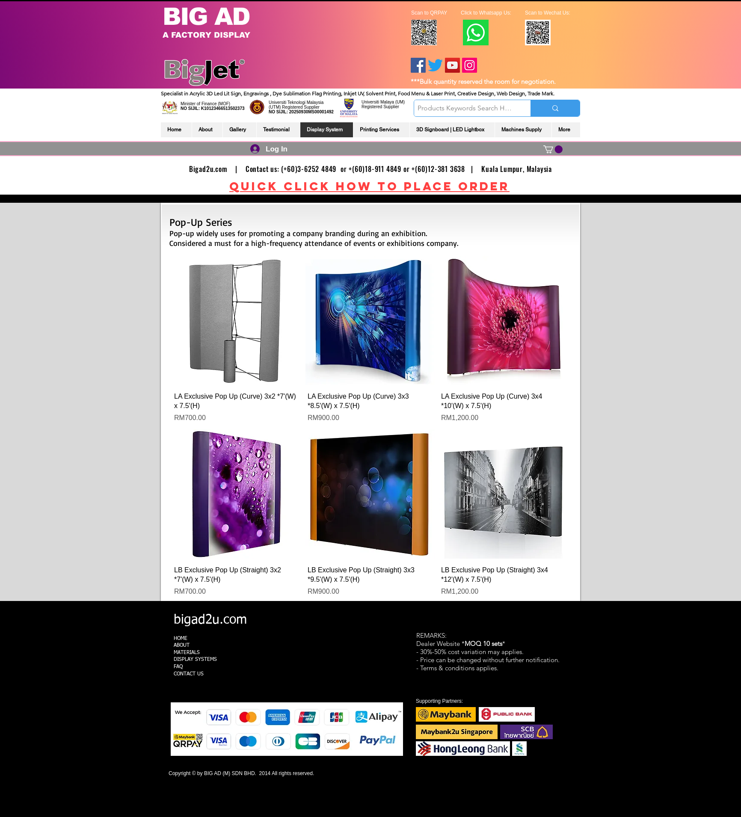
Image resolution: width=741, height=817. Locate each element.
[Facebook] (418, 65)
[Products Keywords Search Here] (465, 108)
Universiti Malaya (378, 102)
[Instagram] (469, 65)
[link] (553, 149)
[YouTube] (452, 65)
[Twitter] (435, 65)
